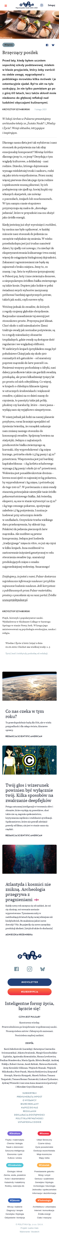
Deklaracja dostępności (29, 1114)
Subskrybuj (29, 1093)
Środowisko (15, 1165)
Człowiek (45, 1165)
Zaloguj (51, 5)
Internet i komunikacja (44, 1210)
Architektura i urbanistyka (44, 1207)
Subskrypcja (30, 991)
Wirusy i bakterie (14, 1207)
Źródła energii (44, 1214)
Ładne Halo (33, 1228)
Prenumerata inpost (29, 1096)
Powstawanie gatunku (44, 1171)
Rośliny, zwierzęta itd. (15, 1186)
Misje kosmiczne (44, 1154)
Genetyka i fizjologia (44, 1182)
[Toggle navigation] (6, 5)
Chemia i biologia (15, 1143)
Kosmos (45, 1133)
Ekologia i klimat (14, 1171)
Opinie (9, 44)
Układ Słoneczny (44, 1140)
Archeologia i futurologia (44, 1186)
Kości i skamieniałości (15, 1179)
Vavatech (35, 1231)
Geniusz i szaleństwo (44, 1179)
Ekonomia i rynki (14, 1154)
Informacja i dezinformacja (44, 1193)
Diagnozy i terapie (15, 1210)
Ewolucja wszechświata (44, 1150)
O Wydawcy (29, 1100)
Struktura (15, 1133)
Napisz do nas (29, 1107)
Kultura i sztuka (15, 1158)
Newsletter (30, 982)
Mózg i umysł (44, 1175)
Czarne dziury (44, 1143)
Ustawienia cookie (29, 1122)
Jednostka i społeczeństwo (44, 1189)
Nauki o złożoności (14, 1147)
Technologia (45, 1200)
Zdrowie (16, 1200)
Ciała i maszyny (44, 1217)
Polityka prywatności (29, 1118)
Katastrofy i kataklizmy (15, 1182)
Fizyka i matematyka (15, 1140)
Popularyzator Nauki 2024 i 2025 (27, 8)
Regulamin (29, 1111)
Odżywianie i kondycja (15, 1217)
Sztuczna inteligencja (14, 1150)
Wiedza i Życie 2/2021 (17, 643)
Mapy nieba (44, 1158)
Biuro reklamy (30, 1104)
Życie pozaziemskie (44, 1147)
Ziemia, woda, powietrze (15, 1175)
